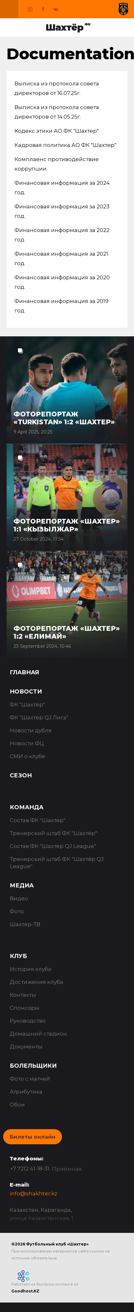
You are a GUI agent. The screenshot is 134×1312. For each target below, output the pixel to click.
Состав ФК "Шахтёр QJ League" (53, 846)
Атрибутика (26, 1091)
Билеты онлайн (32, 1137)
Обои (17, 1104)
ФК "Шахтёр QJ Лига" (39, 717)
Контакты (23, 995)
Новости (26, 691)
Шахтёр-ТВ (25, 924)
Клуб (18, 956)
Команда (26, 807)
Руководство (28, 1021)
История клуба (30, 969)
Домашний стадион (38, 1033)
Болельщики (33, 1065)
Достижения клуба (36, 982)
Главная (24, 672)
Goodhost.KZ (25, 1291)
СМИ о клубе (27, 756)
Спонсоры (24, 1008)
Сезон (21, 775)
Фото (17, 911)
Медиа (22, 885)
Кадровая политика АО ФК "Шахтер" (65, 145)
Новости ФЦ (27, 743)
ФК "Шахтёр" (27, 704)
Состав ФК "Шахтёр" (37, 820)
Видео (19, 898)
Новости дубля (31, 730)
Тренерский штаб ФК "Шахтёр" (53, 833)
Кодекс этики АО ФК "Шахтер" (56, 131)
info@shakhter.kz (33, 1193)
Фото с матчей (30, 1079)
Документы (26, 1046)
